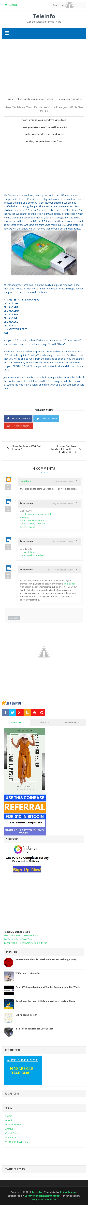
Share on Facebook (18, 418)
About (8, 1120)
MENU (13, 5)
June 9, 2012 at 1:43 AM (63, 481)
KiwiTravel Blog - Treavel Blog (21, 935)
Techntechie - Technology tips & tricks (25, 942)
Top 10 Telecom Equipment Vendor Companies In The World (47, 987)
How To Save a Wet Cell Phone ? (27, 447)
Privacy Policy (13, 1124)
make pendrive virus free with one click (44, 127)
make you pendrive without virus (44, 134)
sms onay (24, 517)
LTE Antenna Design (26, 1014)
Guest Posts (12, 1133)
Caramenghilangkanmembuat (43, 1195)
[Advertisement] (45, 68)
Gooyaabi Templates (44, 1199)
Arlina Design (68, 1192)
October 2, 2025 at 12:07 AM (61, 541)
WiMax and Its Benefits (27, 973)
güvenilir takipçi (27, 526)
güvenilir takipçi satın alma (33, 523)
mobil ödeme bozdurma (32, 520)
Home (8, 1115)
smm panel (69, 583)
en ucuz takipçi (27, 551)
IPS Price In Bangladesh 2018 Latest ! (34, 1028)
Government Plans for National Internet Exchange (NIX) (45, 959)
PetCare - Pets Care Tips (18, 939)
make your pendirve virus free (44, 141)
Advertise (10, 1137)
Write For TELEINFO (17, 1141)
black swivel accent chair (32, 555)
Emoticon (13, 617)
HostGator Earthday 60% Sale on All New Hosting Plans (45, 1000)
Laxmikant (25, 481)
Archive (9, 1128)
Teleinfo (44, 16)
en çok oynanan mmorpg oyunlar (36, 514)
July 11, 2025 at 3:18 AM (63, 503)
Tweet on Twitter (46, 418)
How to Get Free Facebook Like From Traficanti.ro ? (63, 449)
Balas (8, 487)
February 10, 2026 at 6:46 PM (60, 569)
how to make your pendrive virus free (44, 120)
